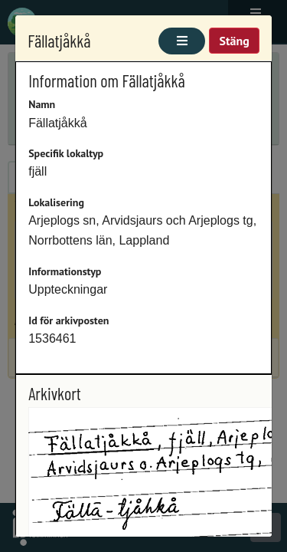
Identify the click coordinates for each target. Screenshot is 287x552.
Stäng (234, 40)
